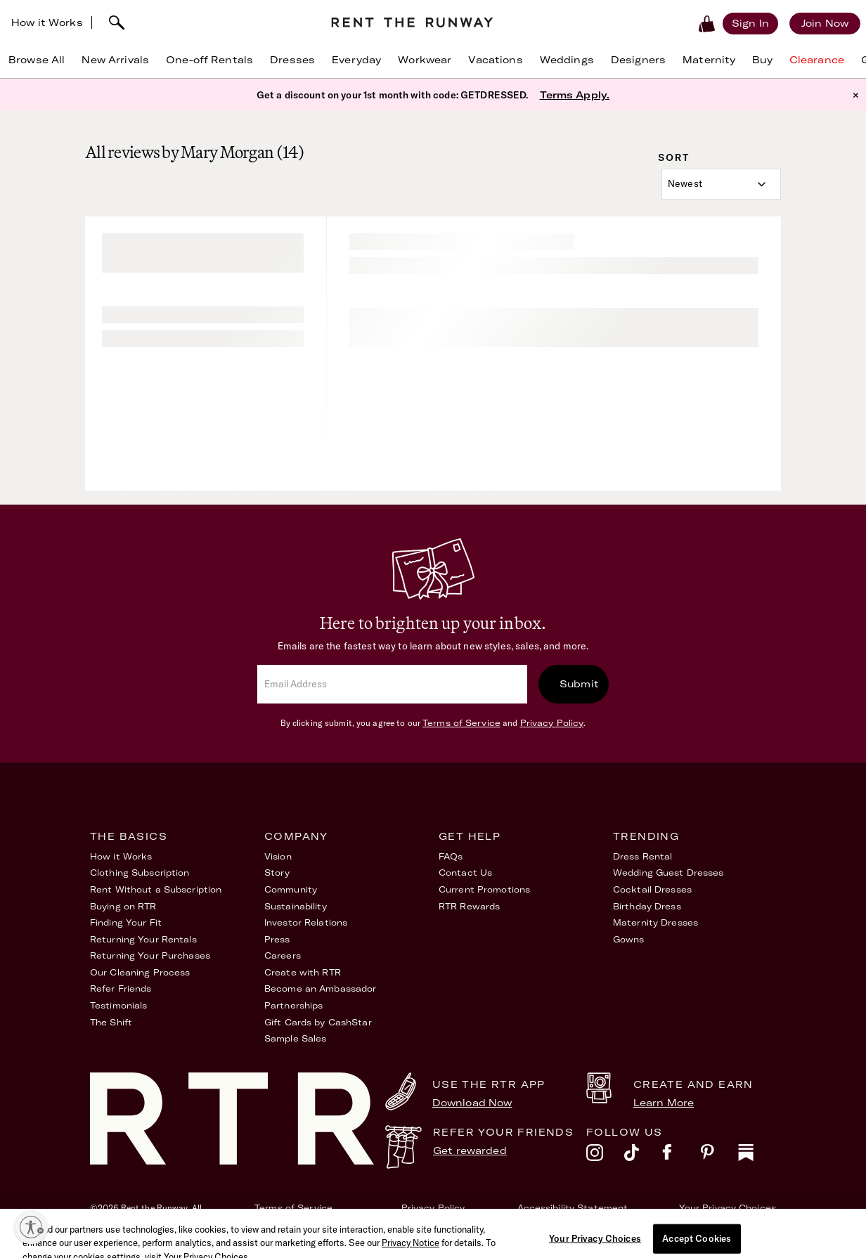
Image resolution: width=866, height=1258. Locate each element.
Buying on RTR (123, 906)
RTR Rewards (469, 906)
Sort (674, 157)
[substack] (757, 1156)
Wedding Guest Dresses (668, 872)
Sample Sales (295, 1038)
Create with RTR (302, 972)
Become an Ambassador (320, 988)
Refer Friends (121, 988)
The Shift (111, 1022)
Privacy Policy (552, 723)
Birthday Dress (647, 906)
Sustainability (295, 906)
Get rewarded (470, 1150)
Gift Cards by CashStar (318, 1022)
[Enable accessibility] (31, 1227)
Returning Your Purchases (150, 955)
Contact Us (465, 872)
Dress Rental (642, 856)
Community (290, 889)
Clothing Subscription (140, 872)
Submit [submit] (579, 683)
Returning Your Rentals (143, 939)
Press (277, 939)
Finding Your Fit (126, 922)
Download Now (472, 1102)
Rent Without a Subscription (155, 889)
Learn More (663, 1102)
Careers (282, 955)
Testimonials (118, 1005)
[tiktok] (643, 1156)
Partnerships (293, 1005)
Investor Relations (305, 922)
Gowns (629, 939)
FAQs (451, 856)
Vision (278, 856)
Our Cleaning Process (140, 972)
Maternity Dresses (655, 922)
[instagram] (605, 1156)
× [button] (856, 95)
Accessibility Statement (572, 1207)
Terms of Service (461, 723)
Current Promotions (484, 889)
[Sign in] (750, 23)
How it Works (47, 22)
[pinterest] (719, 1156)
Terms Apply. (575, 95)
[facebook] (681, 1156)
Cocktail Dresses (652, 889)
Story (277, 872)
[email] (392, 684)
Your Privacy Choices (727, 1207)
